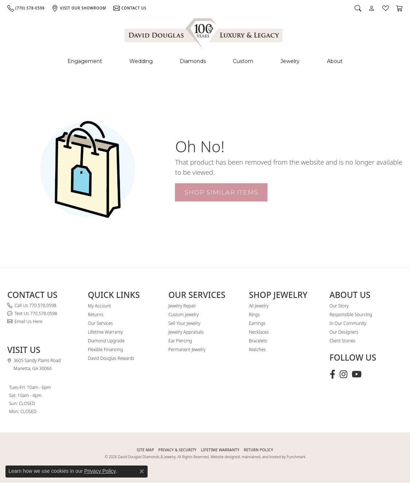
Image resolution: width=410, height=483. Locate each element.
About (335, 61)
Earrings (257, 323)
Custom (243, 61)
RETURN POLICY (258, 449)
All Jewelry (259, 306)
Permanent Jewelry (187, 349)
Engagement (84, 61)
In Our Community (347, 323)
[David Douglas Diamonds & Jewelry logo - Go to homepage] (204, 32)
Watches (257, 349)
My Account (99, 306)
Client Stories (342, 341)
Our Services (100, 323)
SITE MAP (145, 449)
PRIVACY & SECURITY (178, 449)
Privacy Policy (100, 471)
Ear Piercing (180, 341)
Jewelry (290, 61)
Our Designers (343, 332)
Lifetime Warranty (105, 332)
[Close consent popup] (142, 471)
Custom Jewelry (183, 314)
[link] (25, 8)
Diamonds (193, 61)
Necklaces (259, 332)
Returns (96, 314)
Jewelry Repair (182, 306)
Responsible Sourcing (350, 314)
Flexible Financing (105, 349)
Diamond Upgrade (106, 341)
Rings (254, 314)
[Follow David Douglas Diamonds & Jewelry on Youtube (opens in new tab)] (356, 374)
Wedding (141, 61)
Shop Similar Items (221, 192)
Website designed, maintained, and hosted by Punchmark (258, 456)
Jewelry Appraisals (186, 332)
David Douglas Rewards (111, 358)
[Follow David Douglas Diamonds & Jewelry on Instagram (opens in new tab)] (343, 374)
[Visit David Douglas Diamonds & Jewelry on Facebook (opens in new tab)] (332, 374)
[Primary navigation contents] (205, 61)
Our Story (338, 306)
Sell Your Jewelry (184, 323)
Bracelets (258, 341)
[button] (358, 8)
